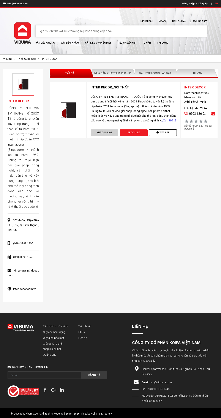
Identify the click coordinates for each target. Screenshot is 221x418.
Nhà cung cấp (27, 58)
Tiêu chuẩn (179, 21)
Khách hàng (104, 132)
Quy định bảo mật (53, 337)
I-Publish (146, 21)
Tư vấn (146, 42)
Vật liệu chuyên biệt (98, 42)
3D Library (200, 21)
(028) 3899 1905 (23, 243)
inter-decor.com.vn (24, 289)
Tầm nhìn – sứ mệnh (55, 326)
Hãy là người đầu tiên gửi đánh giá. (198, 127)
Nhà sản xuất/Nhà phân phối (113, 73)
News (162, 21)
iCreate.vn (107, 413)
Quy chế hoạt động (54, 332)
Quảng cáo (49, 354)
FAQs (81, 332)
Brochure (134, 132)
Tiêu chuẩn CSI (126, 42)
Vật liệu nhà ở (70, 42)
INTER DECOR (50, 58)
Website (162, 132)
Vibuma (7, 58)
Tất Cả (69, 73)
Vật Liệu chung (45, 42)
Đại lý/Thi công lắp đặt (155, 73)
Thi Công (162, 42)
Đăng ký (203, 3)
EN (216, 3)
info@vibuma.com (15, 3)
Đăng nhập (188, 3)
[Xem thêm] (169, 120)
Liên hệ (82, 337)
